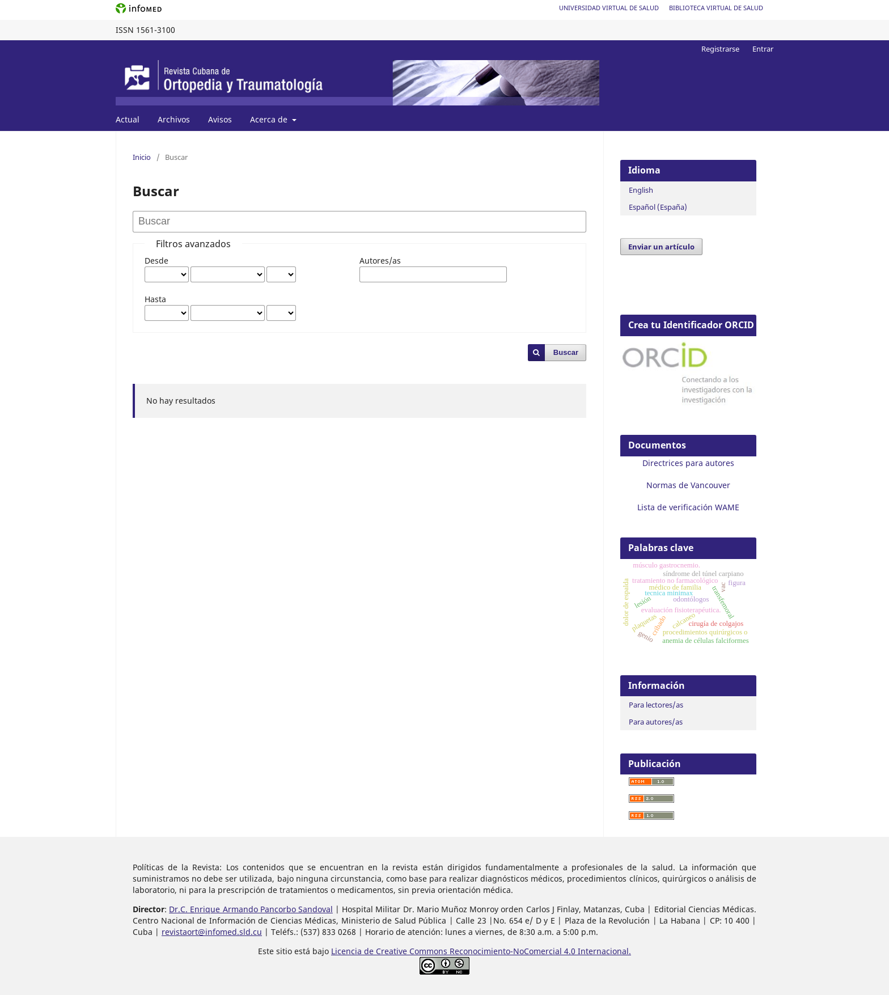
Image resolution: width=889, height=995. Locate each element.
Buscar (565, 352)
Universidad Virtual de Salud (609, 7)
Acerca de (270, 119)
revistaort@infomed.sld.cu (212, 931)
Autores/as (380, 260)
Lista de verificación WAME (688, 507)
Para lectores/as (656, 705)
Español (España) (658, 207)
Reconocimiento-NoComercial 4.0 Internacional (539, 951)
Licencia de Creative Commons (390, 951)
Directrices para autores (688, 463)
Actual (127, 119)
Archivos (174, 119)
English (641, 190)
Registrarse (720, 49)
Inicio (142, 157)
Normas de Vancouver (688, 485)
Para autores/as (656, 722)
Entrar (762, 49)
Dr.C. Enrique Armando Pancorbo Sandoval (251, 909)
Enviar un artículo (661, 247)
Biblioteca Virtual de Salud (716, 7)
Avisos (220, 119)
